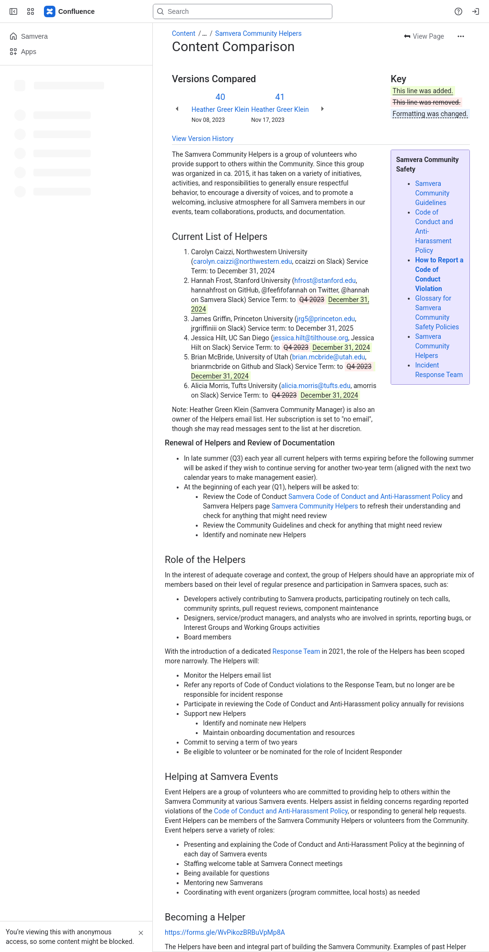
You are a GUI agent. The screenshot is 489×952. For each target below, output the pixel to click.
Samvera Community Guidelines (432, 193)
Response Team (296, 651)
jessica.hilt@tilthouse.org (310, 338)
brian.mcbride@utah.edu (328, 357)
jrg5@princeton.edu (326, 319)
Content (183, 33)
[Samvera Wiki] (69, 11)
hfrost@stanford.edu (325, 280)
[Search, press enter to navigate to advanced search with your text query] (242, 11)
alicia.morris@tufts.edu (316, 385)
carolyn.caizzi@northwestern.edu (242, 261)
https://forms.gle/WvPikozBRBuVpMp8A (225, 932)
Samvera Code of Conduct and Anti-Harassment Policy (369, 496)
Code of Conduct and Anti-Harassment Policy (281, 811)
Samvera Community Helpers (258, 33)
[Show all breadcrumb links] (204, 33)
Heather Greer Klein (220, 109)
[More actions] (461, 36)
